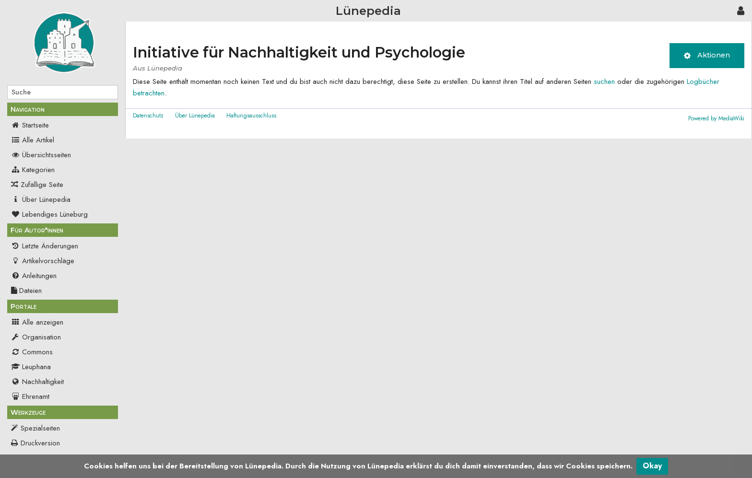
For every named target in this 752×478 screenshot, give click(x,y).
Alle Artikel (32, 140)
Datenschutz (148, 115)
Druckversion (40, 443)
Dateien (26, 290)
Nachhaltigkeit (37, 381)
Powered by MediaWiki (716, 118)
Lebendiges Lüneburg (49, 214)
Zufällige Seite (42, 184)
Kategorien (33, 169)
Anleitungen (34, 275)
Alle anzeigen (37, 322)
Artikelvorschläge (42, 261)
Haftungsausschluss (251, 115)
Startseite (30, 125)
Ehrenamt (30, 396)
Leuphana (31, 366)
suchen (604, 81)
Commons (32, 352)
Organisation (36, 337)
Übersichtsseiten (41, 155)
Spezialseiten (40, 428)
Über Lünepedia (40, 199)
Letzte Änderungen (44, 246)
